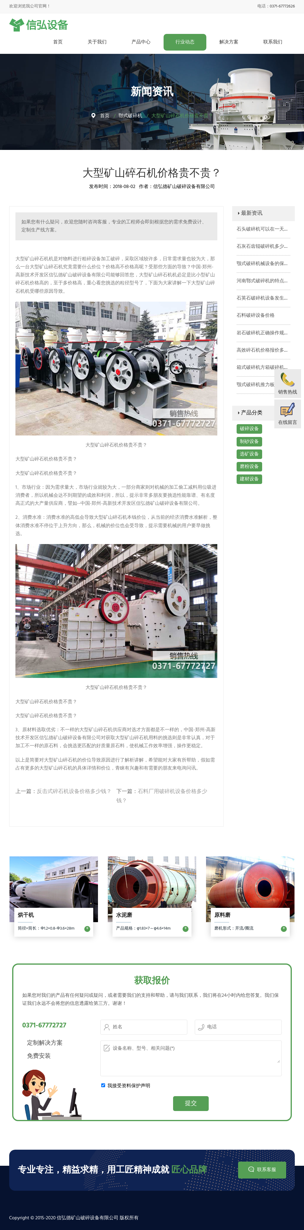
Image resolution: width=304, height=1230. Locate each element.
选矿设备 (249, 454)
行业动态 (184, 42)
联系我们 (272, 42)
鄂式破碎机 (130, 116)
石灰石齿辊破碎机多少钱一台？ (270, 246)
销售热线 (287, 392)
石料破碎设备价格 (256, 315)
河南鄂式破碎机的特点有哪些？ (270, 281)
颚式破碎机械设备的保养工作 (267, 264)
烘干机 (26, 915)
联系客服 (266, 1170)
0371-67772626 (282, 6)
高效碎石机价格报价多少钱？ (267, 350)
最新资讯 (251, 213)
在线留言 (287, 423)
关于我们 (97, 42)
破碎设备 (249, 429)
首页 (58, 42)
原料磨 (222, 915)
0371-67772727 (44, 1025)
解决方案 (228, 42)
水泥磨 (124, 915)
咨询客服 (97, 222)
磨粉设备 (249, 467)
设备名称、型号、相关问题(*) (191, 1053)
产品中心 (141, 42)
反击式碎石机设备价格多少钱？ (74, 791)
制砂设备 (249, 442)
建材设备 (249, 479)
